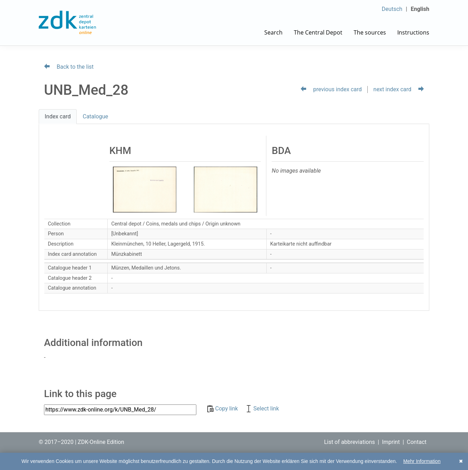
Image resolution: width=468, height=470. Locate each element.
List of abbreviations (349, 442)
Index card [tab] (58, 116)
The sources (370, 32)
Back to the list (69, 66)
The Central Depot (318, 32)
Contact (416, 442)
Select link (262, 408)
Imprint (391, 442)
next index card (398, 89)
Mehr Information (422, 461)
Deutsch (392, 9)
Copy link (223, 408)
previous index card (331, 89)
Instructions (413, 32)
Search (273, 32)
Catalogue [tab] (95, 116)
